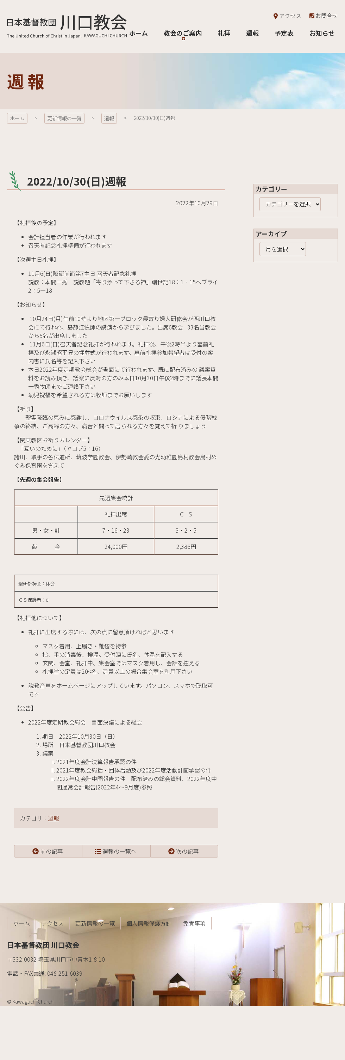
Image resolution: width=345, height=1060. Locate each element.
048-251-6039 (64, 973)
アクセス (286, 15)
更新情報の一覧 (64, 118)
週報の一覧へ (119, 851)
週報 (109, 118)
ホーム (17, 118)
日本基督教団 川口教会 (67, 26)
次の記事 (187, 851)
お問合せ (323, 15)
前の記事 (51, 851)
